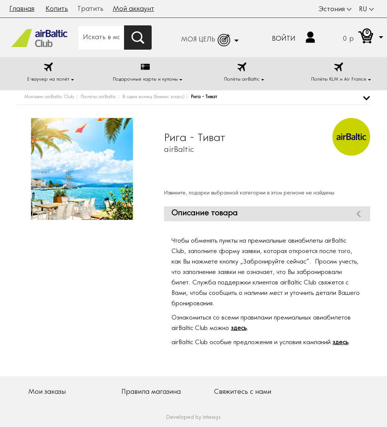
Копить (57, 9)
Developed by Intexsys (193, 417)
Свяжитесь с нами (242, 392)
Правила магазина (151, 392)
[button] (355, 37)
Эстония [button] (335, 9)
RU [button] (366, 9)
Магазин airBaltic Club (49, 97)
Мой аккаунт (133, 9)
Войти (283, 39)
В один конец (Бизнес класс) (154, 97)
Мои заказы (47, 392)
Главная (21, 9)
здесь (239, 328)
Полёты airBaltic (98, 97)
